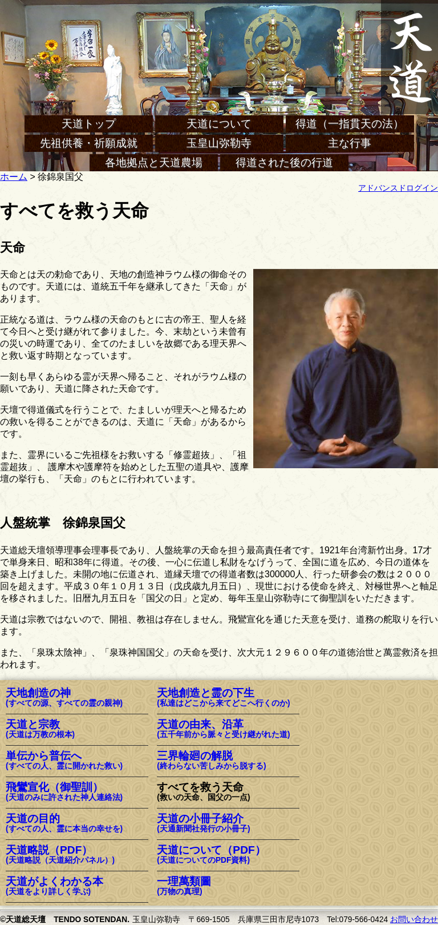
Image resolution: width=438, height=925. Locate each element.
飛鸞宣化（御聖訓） (64, 792)
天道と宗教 (40, 729)
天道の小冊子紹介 (203, 823)
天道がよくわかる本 (54, 886)
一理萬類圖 (184, 886)
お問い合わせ (414, 919)
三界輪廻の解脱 (211, 760)
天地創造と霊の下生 (223, 698)
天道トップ (89, 124)
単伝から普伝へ (64, 760)
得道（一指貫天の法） (349, 124)
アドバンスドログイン (398, 188)
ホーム (13, 177)
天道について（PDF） (211, 855)
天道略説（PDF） (60, 855)
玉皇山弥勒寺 (219, 143)
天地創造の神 (64, 698)
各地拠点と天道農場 (153, 162)
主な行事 (349, 143)
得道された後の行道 (284, 162)
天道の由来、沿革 (223, 729)
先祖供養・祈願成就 (88, 143)
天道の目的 (64, 823)
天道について (219, 124)
